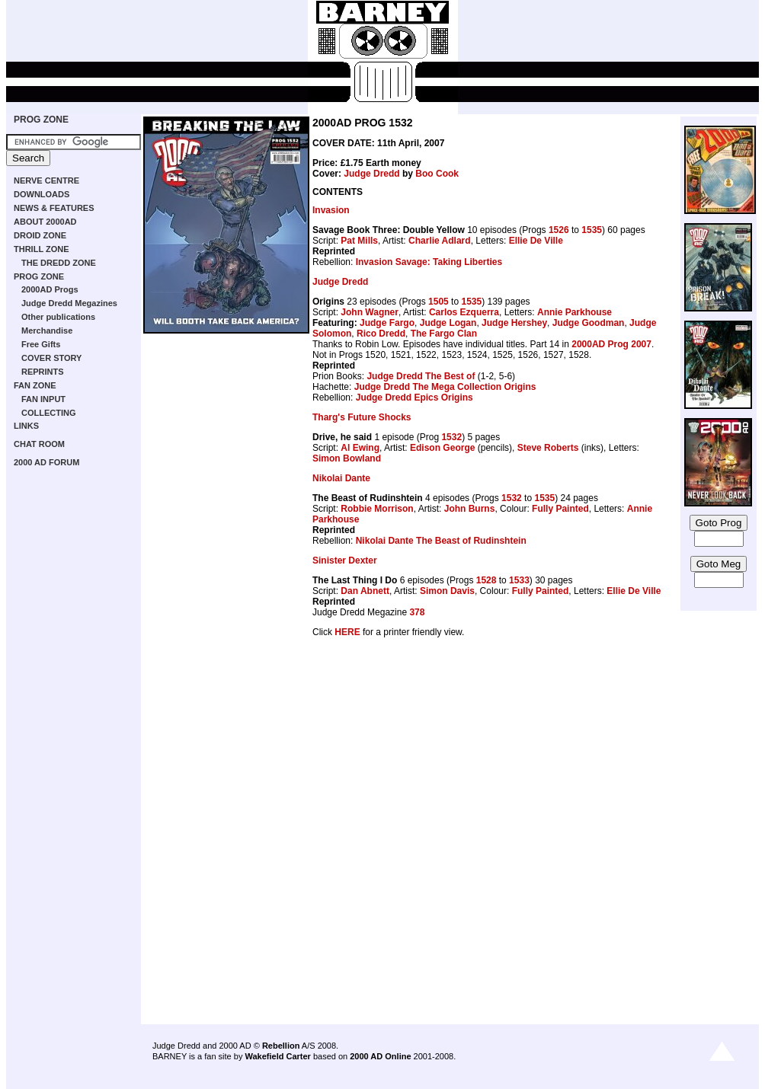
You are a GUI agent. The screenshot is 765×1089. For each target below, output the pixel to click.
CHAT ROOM (39, 444)
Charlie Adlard (439, 240)
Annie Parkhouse (574, 312)
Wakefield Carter (277, 1056)
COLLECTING (48, 412)
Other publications (58, 316)
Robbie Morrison (377, 508)
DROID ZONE (40, 235)
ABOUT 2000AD (45, 221)
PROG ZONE (41, 119)
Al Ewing (360, 447)
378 (416, 612)
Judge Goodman (588, 323)
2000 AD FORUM (46, 462)
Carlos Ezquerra (464, 312)
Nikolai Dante (341, 478)
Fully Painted (560, 508)
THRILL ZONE (41, 249)
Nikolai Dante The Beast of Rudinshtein (441, 540)
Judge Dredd (371, 173)
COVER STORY (51, 357)
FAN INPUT (43, 399)
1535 (591, 230)
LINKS (26, 425)
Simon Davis (447, 591)
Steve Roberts (548, 447)
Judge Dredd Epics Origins (414, 397)
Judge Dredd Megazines (69, 303)
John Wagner (370, 312)
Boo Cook (437, 173)
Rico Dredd (381, 333)
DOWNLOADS (41, 194)
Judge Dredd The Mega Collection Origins (445, 387)
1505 (438, 301)
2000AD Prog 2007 (611, 344)
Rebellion (281, 1045)
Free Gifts (40, 344)
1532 (451, 437)
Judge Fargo (387, 323)
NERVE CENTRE (46, 180)
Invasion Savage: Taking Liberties (429, 262)
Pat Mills (359, 240)
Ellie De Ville (536, 240)
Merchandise (46, 330)
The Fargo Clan (444, 333)
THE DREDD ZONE (58, 262)
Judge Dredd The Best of (420, 376)
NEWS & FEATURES (54, 207)
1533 (519, 580)
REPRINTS (42, 371)
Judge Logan (448, 323)
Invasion (331, 210)
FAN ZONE (35, 385)
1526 (559, 230)
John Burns (469, 508)
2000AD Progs (49, 289)
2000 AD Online (380, 1056)
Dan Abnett (365, 591)
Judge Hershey (514, 323)
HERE (347, 632)
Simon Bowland (346, 458)
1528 (486, 580)
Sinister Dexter (344, 560)
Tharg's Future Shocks (361, 417)
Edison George (442, 447)
